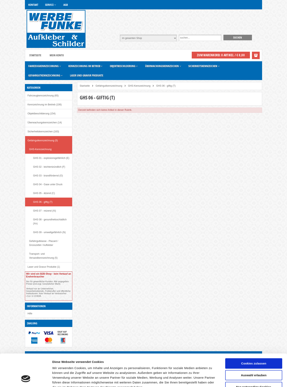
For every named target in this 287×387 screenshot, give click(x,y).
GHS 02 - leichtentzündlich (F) (49, 166)
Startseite (35, 55)
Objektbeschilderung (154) (42, 113)
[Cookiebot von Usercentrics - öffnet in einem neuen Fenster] (25, 379)
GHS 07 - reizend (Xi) (44, 210)
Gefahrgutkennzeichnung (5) (43, 140)
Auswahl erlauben (253, 346)
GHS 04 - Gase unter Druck (47, 184)
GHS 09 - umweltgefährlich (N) (49, 232)
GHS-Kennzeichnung (40, 149)
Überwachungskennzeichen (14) (45, 122)
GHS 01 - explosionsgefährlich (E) (51, 158)
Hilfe (30, 313)
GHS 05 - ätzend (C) (44, 193)
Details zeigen (212, 379)
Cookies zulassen (253, 334)
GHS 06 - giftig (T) (42, 202)
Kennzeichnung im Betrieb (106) (45, 104)
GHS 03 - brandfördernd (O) (48, 175)
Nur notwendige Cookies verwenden (253, 359)
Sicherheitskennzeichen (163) (43, 131)
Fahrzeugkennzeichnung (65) (43, 95)
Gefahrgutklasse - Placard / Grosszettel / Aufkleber (43, 243)
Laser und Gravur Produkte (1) (44, 266)
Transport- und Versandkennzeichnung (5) (43, 255)
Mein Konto (57, 55)
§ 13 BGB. (37, 296)
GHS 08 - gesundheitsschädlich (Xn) (50, 221)
